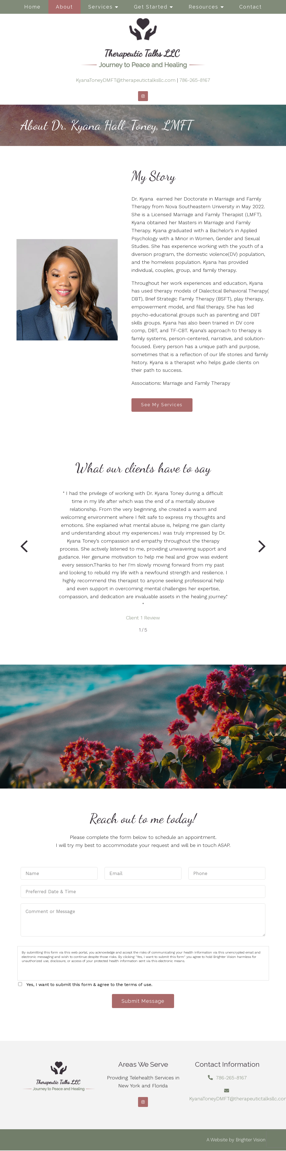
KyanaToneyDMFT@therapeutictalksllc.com (125, 80)
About (64, 7)
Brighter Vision (250, 1140)
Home (32, 7)
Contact (250, 7)
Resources (203, 7)
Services (100, 7)
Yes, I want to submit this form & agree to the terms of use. (89, 984)
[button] (24, 548)
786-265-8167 (194, 80)
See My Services (162, 405)
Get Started (150, 7)
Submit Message (143, 1001)
